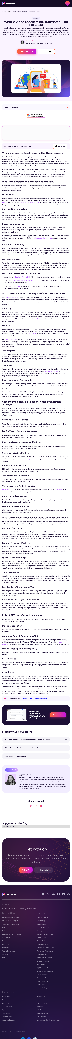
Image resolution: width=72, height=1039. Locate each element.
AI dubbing (32, 334)
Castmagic (17, 286)
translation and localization (30, 202)
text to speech (11, 339)
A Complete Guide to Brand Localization (33, 699)
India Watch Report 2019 (22, 277)
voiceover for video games (25, 459)
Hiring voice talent (8, 489)
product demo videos (33, 319)
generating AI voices (51, 371)
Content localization (13, 297)
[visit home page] (8, 3)
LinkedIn (5, 202)
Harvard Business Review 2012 (24, 280)
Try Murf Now (58, 715)
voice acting (58, 489)
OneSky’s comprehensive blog (42, 238)
